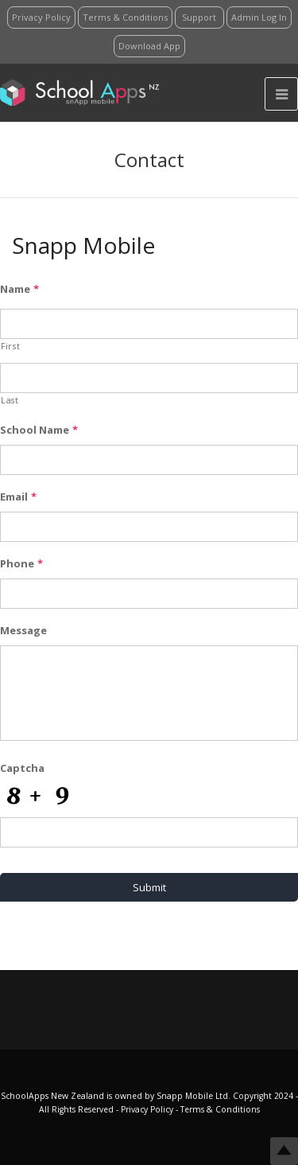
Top (284, 1151)
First (10, 346)
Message (23, 630)
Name (19, 289)
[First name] (149, 324)
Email (18, 497)
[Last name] (149, 378)
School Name (39, 430)
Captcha (22, 768)
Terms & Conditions (219, 1109)
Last (10, 400)
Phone (21, 564)
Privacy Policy (148, 1109)
